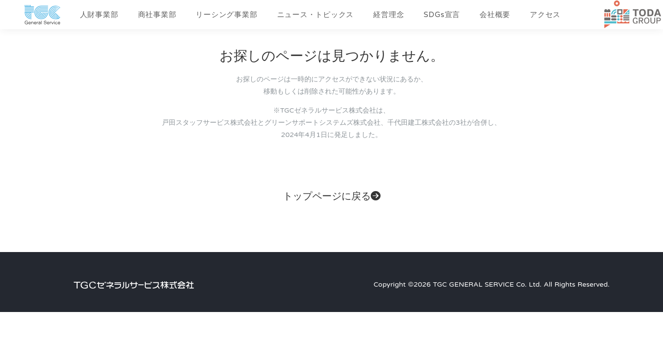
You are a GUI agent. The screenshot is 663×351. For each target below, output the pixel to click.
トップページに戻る (332, 196)
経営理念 (388, 14)
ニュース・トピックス (315, 14)
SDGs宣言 (441, 14)
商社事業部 (157, 14)
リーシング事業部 (226, 14)
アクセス (545, 14)
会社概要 (495, 14)
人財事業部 (99, 14)
